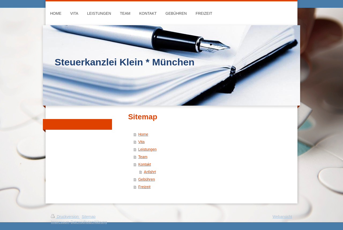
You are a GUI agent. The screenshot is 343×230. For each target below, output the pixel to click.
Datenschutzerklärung (88, 222)
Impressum (60, 222)
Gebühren (146, 179)
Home (143, 134)
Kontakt (144, 164)
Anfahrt (150, 172)
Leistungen (147, 149)
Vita (141, 142)
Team (142, 157)
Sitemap (88, 216)
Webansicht (282, 216)
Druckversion (65, 216)
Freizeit (144, 187)
